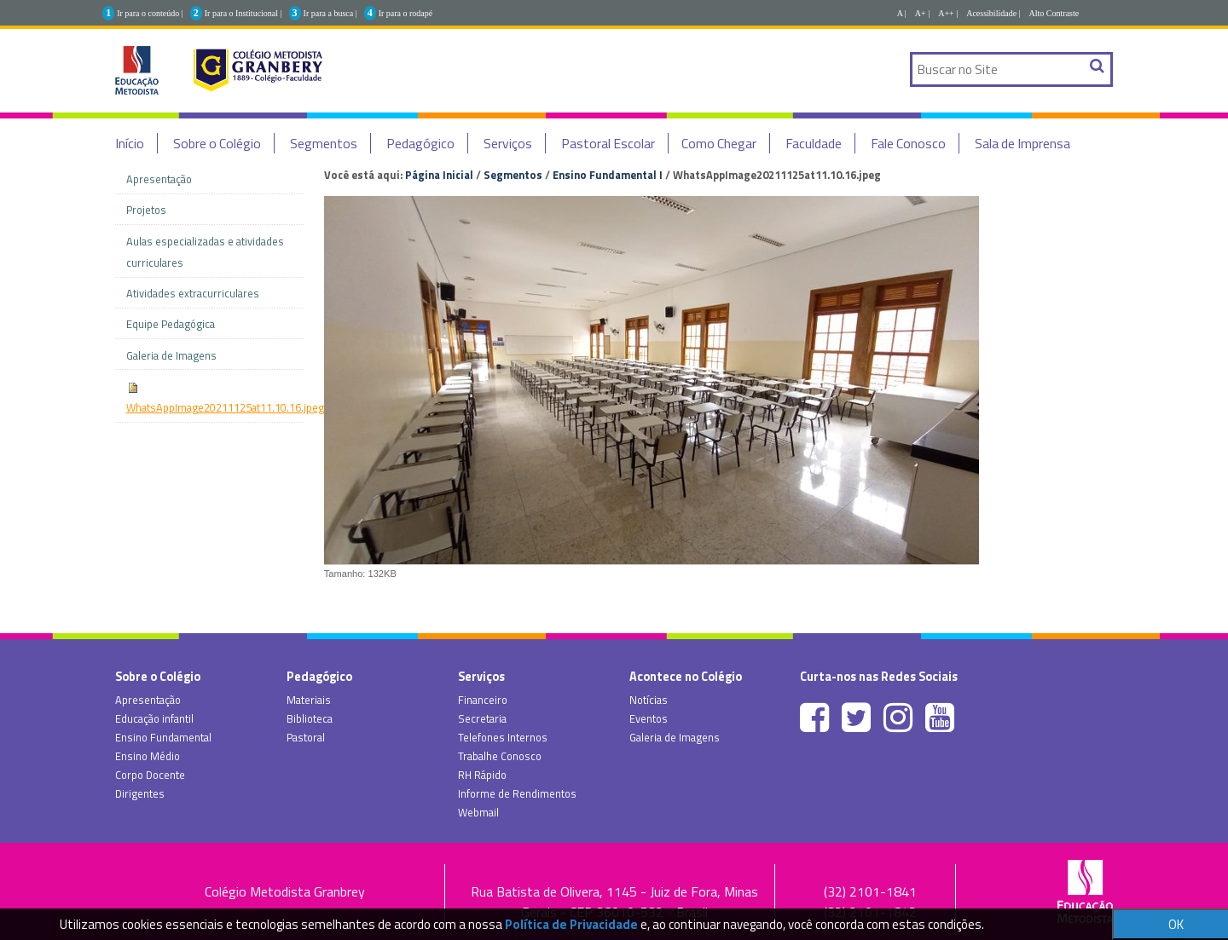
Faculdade (813, 143)
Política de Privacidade (571, 924)
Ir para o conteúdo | (150, 13)
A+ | (922, 13)
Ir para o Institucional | (243, 13)
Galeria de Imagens (674, 737)
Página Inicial (439, 174)
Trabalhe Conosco (500, 755)
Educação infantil (154, 718)
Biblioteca (310, 718)
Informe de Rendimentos (517, 793)
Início (129, 143)
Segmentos (323, 143)
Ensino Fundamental (163, 737)
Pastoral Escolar (608, 143)
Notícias (648, 699)
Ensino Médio (147, 755)
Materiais (309, 699)
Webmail (478, 812)
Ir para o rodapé (406, 13)
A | (902, 13)
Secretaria (482, 718)
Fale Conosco (908, 143)
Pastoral (306, 737)
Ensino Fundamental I (608, 174)
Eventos (648, 718)
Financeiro (482, 699)
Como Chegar (718, 143)
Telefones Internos (502, 737)
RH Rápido (482, 774)
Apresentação (148, 699)
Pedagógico (420, 143)
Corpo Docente (150, 774)
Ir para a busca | (330, 13)
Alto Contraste (1054, 13)
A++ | (948, 13)
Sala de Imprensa (1022, 143)
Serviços (508, 143)
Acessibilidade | (993, 13)
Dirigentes (140, 793)
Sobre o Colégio (217, 143)
